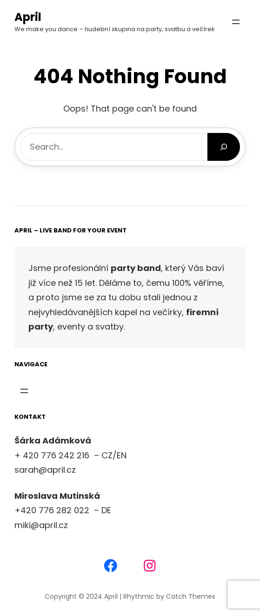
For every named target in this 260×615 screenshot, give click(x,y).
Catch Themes (190, 596)
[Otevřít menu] (236, 22)
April (27, 17)
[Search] (223, 147)
